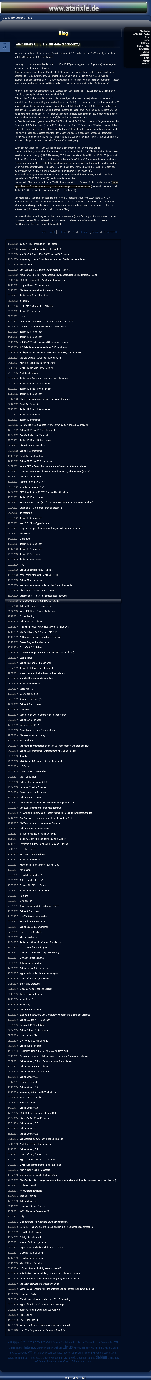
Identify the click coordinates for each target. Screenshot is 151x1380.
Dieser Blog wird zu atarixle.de (34, 641)
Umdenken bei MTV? (30, 724)
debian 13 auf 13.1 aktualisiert (34, 295)
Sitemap (145, 60)
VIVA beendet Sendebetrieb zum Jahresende (41, 760)
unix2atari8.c (26, 512)
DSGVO (45, 1342)
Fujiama (105, 1341)
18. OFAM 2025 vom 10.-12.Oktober (37, 305)
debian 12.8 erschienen (31, 336)
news (147, 40)
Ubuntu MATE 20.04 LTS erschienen (37, 590)
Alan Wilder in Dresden (31, 1262)
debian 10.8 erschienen (31, 543)
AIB (10, 1342)
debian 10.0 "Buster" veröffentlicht (36, 667)
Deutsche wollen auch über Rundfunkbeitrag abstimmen (47, 802)
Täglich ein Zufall (28, 1185)
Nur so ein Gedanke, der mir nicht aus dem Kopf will (45, 1324)
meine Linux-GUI (28, 998)
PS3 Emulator (26, 740)
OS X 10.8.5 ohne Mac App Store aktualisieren (42, 279)
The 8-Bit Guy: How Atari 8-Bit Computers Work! (43, 326)
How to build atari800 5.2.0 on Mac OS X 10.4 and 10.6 (46, 321)
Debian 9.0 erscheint (30, 910)
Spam (113, 1352)
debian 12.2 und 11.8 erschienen (35, 409)
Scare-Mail (25, 709)
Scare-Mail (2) (26, 688)
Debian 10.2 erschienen (31, 621)
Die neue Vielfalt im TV (31, 993)
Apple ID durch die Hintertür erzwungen (39, 973)
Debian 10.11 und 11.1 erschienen (36, 460)
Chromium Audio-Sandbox (32, 445)
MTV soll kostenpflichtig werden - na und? (40, 1267)
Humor (19, 1347)
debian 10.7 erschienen (31, 548)
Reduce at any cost (29, 1195)
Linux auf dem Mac (29, 1035)
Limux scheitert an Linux (32, 957)
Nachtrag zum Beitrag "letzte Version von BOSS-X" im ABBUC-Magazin (54, 424)
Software (145, 43)
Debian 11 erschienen (30, 476)
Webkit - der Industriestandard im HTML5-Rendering (45, 1299)
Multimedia (97, 1347)
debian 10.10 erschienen (31, 497)
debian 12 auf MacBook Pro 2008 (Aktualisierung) (44, 378)
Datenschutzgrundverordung (33, 771)
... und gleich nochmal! (31, 874)
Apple (53, 231)
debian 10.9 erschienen (31, 517)
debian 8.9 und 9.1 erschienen (34, 890)
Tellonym (24, 895)
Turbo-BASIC (35, 1357)
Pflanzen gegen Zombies (49, 1352)
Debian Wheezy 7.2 (29, 1149)
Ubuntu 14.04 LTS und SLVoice (34, 1117)
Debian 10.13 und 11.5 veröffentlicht (37, 429)
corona (91, 1357)
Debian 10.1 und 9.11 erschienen (35, 662)
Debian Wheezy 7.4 (29, 1128)
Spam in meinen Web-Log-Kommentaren (39, 905)
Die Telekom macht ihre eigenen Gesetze (40, 823)
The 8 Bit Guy (22, 1357)
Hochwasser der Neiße (31, 1190)
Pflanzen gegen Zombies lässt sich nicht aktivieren (45, 398)
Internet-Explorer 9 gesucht (33, 1242)
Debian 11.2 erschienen (31, 450)
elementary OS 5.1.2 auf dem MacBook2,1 (40, 600)
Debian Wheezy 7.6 (29, 1107)
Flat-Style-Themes (28, 848)
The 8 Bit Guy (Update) (31, 931)
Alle (89, 1361)
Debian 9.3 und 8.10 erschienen (35, 828)
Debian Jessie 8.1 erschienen (34, 1066)
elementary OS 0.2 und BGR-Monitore (38, 1092)
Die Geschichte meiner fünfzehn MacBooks (41, 290)
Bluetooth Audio (28, 1102)
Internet (30, 1347)
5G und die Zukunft (29, 693)
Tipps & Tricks (142, 45)
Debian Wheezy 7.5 (29, 1123)
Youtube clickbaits (29, 372)
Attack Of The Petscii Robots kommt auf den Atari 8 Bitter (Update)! (53, 466)
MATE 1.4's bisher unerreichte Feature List (40, 1164)
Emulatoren (67, 1341)
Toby (22, 1216)
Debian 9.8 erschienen (30, 703)
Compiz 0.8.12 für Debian (32, 1024)
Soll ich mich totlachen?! (32, 879)
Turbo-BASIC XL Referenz (32, 647)
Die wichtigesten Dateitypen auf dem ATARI (41, 357)
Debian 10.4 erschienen (31, 579)
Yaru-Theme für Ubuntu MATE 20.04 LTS (39, 574)
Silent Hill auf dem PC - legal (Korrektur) (39, 952)
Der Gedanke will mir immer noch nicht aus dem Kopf (46, 817)
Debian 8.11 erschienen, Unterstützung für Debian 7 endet (48, 750)
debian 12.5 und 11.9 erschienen (35, 388)
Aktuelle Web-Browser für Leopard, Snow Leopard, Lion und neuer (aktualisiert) (58, 274)
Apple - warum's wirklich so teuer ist (37, 1159)
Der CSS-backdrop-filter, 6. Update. (36, 569)
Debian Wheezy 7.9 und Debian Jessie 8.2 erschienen (46, 1060)
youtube (80, 1361)
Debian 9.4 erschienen (30, 797)
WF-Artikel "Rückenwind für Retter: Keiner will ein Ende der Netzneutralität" (56, 812)
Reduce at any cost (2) (31, 698)
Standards (144, 54)
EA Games (54, 1342)
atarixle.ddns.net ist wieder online (36, 678)
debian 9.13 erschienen (31, 559)
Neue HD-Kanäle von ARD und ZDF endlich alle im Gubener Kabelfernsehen (56, 1226)
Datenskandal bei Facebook (33, 791)
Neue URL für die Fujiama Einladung (37, 610)
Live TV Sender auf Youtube (33, 916)
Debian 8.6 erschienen (30, 1009)
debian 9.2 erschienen (30, 859)
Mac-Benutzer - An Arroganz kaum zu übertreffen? (44, 1221)
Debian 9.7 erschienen (30, 719)
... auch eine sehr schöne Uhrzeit (36, 988)
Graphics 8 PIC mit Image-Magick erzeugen (41, 507)
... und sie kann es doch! (31, 1257)
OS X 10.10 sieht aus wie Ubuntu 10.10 (38, 1112)
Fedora (96, 1341)
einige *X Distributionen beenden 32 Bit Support (43, 838)
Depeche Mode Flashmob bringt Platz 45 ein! (41, 1247)
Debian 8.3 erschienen (30, 1045)
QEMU (106, 1352)
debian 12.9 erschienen (31, 331)
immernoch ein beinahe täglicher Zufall (39, 1174)
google (52, 1361)
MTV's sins (25, 766)
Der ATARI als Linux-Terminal (34, 434)
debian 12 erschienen (30, 419)
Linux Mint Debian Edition (32, 1205)
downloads (144, 48)
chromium (82, 1357)
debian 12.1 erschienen (31, 414)
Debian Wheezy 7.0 (29, 1200)
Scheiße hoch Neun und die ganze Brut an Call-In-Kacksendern (50, 1273)
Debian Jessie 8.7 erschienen (34, 967)
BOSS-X (32, 1342)
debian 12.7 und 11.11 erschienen (36, 383)
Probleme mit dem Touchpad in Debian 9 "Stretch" (44, 843)
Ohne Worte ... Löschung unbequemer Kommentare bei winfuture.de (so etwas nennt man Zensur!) (68, 1179)
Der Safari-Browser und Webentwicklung (39, 1283)
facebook (44, 1361)
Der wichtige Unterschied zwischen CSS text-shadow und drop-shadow (54, 745)
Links (147, 57)
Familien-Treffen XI (29, 1081)
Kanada (23, 755)
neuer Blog (25, 1004)
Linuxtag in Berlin (28, 1293)
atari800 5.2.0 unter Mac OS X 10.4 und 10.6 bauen (44, 253)
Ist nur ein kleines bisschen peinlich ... (38, 833)
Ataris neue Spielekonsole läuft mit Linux (40, 864)
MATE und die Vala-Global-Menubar (37, 367)
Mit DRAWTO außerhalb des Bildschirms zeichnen (44, 341)
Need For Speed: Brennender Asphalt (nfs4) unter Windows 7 (49, 1278)
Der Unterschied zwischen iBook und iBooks (41, 1138)
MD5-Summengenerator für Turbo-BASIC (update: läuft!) (47, 652)
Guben (12, 1347)
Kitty (22, 564)
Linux (63, 231)
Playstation (69, 1352)
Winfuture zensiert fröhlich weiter (36, 1143)
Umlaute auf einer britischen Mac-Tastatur (40, 807)
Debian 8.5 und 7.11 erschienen (35, 1019)
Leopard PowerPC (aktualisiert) (35, 284)
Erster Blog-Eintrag (29, 1319)
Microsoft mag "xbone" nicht (34, 1154)
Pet (34, 1352)
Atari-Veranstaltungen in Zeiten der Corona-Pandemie (46, 584)
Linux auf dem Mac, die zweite (34, 978)
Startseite (145, 31)
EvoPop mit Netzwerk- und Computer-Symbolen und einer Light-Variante (55, 1014)
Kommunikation (44, 1347)
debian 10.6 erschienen (31, 553)
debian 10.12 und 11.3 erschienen (36, 440)
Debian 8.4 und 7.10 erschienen (35, 1029)
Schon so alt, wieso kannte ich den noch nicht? (43, 714)
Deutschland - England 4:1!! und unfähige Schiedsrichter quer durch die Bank (57, 1288)
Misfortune (25, 538)
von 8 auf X (25, 869)
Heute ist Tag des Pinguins (33, 786)
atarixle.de (70, 1357)
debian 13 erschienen (30, 310)
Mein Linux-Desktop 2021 (32, 486)
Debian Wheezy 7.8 (29, 1076)
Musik (108, 1347)
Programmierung (85, 1352)
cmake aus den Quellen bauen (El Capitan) (40, 248)
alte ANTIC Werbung (30, 983)
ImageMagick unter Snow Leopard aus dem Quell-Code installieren (52, 259)
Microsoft (84, 1347)
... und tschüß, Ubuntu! (30, 1231)
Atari (23, 1342)
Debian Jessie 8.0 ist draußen (34, 1071)
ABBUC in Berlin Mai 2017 (32, 921)
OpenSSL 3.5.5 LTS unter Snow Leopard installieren (45, 269)
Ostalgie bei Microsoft (31, 1236)
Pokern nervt (26, 1314)
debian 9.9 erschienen (30, 683)
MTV (76, 1347)
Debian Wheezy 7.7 (29, 1086)
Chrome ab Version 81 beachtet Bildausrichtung (43, 595)
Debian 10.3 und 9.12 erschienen (35, 605)
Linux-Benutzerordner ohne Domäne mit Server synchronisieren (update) (55, 471)
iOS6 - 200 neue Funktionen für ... (36, 1211)
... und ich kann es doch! (31, 1252)
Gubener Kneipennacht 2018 (33, 781)
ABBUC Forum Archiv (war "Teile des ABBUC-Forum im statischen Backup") (56, 502)
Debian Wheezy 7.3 (29, 1133)
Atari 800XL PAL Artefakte (32, 854)
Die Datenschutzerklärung (32, 735)
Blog (147, 37)
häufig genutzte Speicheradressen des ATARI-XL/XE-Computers (50, 352)
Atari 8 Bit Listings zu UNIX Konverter (38, 362)
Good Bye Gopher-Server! (32, 403)
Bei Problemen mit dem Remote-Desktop (40, 1309)
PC (73, 231)
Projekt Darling (27, 616)
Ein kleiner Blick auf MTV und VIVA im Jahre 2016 (44, 1050)
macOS (71, 1361)
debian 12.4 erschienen (31, 393)
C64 (38, 1342)
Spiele (11, 1357)
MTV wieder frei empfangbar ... (35, 947)
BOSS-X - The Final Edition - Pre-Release (39, 243)
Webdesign (57, 1357)
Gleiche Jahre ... (27, 264)
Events (146, 51)
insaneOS (24, 300)
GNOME (114, 1341)
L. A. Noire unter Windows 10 (34, 1040)
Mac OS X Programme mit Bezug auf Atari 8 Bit (43, 1329)
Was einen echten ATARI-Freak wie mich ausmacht (44, 626)
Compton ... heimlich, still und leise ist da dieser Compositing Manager (54, 1055)
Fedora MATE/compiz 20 (32, 1097)
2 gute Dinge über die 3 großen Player (38, 729)
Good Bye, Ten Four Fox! (31, 455)
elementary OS (111, 231)
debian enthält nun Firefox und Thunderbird (40, 942)
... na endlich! (26, 900)
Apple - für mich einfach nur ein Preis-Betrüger (42, 1304)
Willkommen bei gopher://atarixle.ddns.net (40, 636)
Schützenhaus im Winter (31, 962)
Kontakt (146, 63)
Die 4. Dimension (28, 776)
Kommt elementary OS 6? (32, 481)
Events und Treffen (83, 1342)
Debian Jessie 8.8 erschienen (34, 926)
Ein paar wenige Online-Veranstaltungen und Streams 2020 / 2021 (51, 528)
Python (99, 1352)
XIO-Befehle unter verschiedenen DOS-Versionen (43, 347)
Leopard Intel (26, 657)
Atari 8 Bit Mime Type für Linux (35, 522)
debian (95, 231)
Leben (58, 1347)
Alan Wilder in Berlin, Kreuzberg (35, 1169)
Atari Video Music (28, 936)
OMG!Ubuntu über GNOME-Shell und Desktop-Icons (45, 491)
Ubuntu (83, 231)
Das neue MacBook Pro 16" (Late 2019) (39, 631)
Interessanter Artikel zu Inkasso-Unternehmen (42, 673)
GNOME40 (25, 533)
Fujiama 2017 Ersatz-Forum (33, 885)
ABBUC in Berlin (141, 34)
